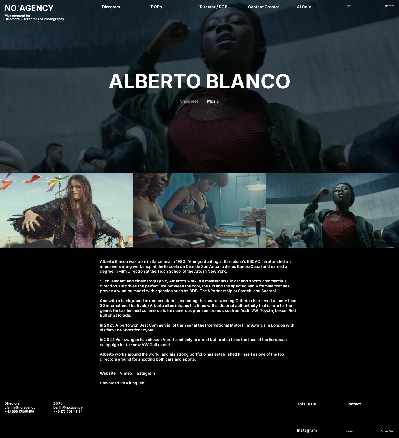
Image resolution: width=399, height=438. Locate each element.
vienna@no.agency (20, 407)
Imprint (349, 431)
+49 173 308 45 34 (68, 411)
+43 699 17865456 (19, 411)
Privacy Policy (387, 431)
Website (108, 373)
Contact (353, 404)
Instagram (145, 373)
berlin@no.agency (68, 407)
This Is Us (306, 404)
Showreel (189, 101)
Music (213, 101)
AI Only (304, 7)
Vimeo (126, 373)
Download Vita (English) (123, 383)
